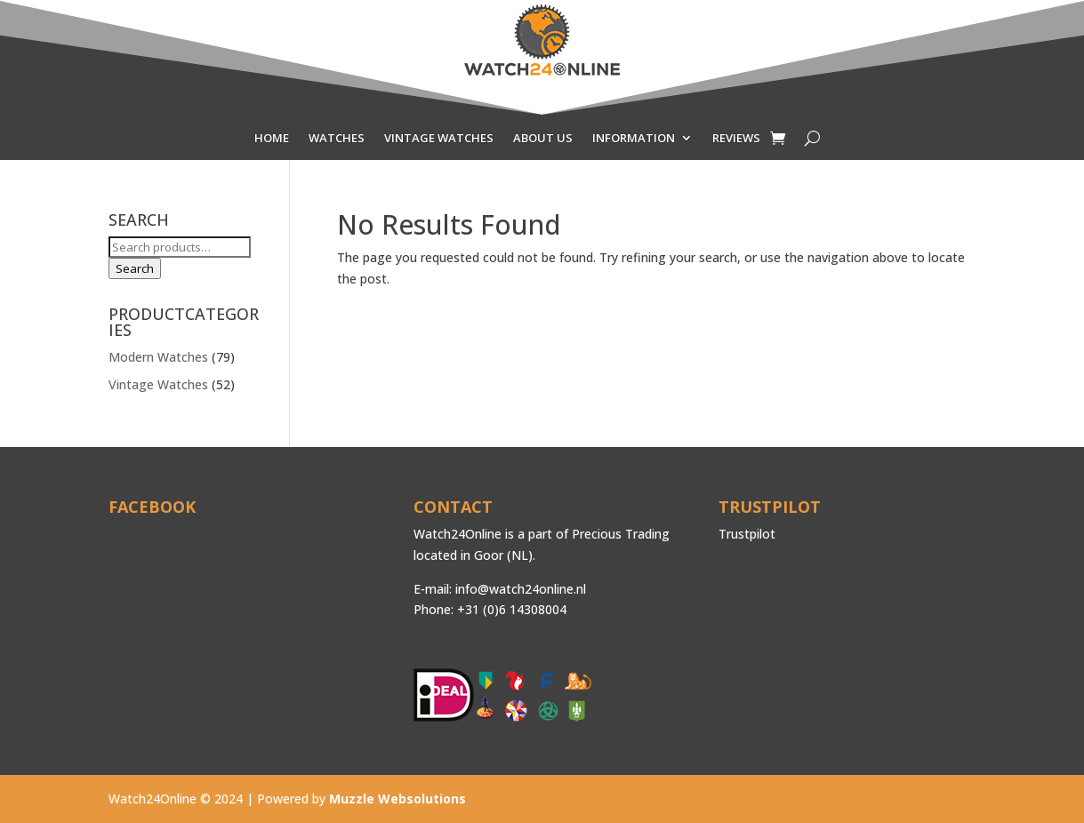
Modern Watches (158, 356)
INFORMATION (633, 139)
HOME (271, 139)
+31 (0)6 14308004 (511, 609)
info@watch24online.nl (520, 588)
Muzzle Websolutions (397, 798)
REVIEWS (736, 139)
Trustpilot (747, 533)
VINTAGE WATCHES (439, 139)
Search (135, 268)
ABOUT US (543, 139)
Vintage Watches (158, 384)
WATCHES (337, 139)
